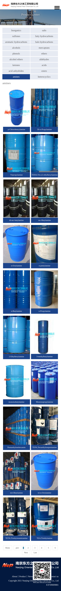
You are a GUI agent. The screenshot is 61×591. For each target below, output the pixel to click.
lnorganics (16, 30)
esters (44, 71)
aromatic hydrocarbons (16, 42)
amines (16, 76)
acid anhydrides (16, 71)
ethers (44, 53)
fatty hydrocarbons (44, 36)
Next (26, 553)
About (14, 576)
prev (17, 548)
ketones (16, 65)
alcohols (16, 47)
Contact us (54, 576)
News (30, 576)
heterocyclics (44, 76)
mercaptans (44, 47)
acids (44, 65)
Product (22, 576)
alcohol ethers (16, 59)
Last (35, 553)
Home (7, 548)
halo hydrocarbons (44, 42)
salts (44, 30)
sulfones (16, 36)
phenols (16, 53)
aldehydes (44, 59)
